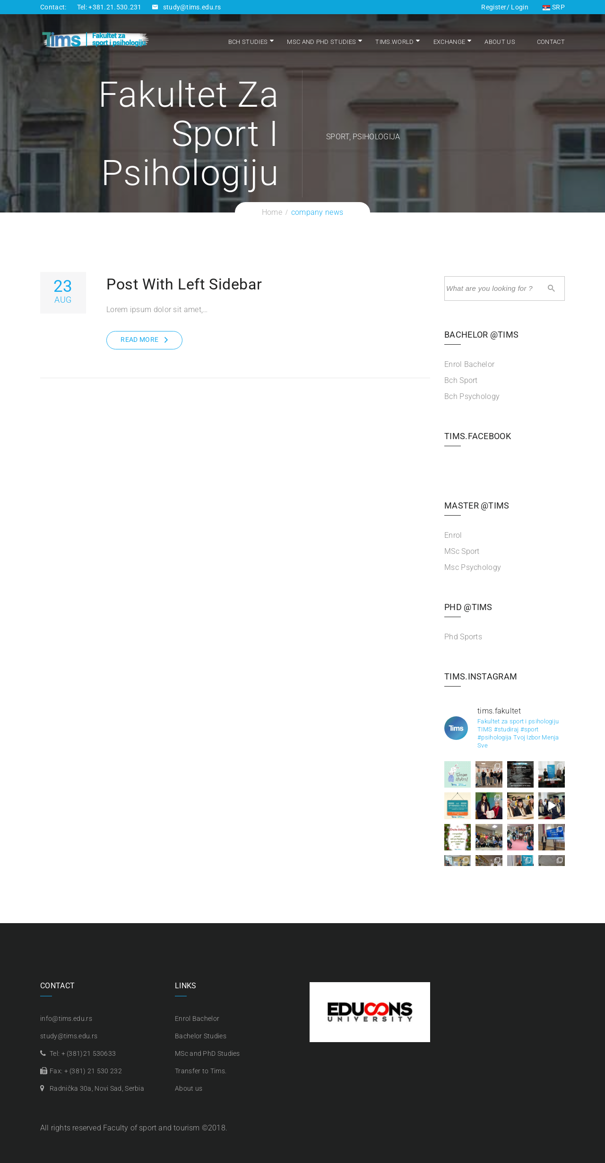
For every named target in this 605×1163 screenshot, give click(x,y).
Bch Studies (248, 41)
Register (493, 7)
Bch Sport (461, 380)
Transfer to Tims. (200, 1071)
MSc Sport (462, 551)
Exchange (449, 41)
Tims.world (394, 41)
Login (519, 7)
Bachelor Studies (200, 1036)
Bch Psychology (472, 396)
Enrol (453, 535)
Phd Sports (463, 636)
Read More (139, 339)
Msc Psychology (472, 567)
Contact (551, 41)
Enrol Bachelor (469, 364)
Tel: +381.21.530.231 (109, 7)
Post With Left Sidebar (184, 284)
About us (499, 41)
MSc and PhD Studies (321, 41)
